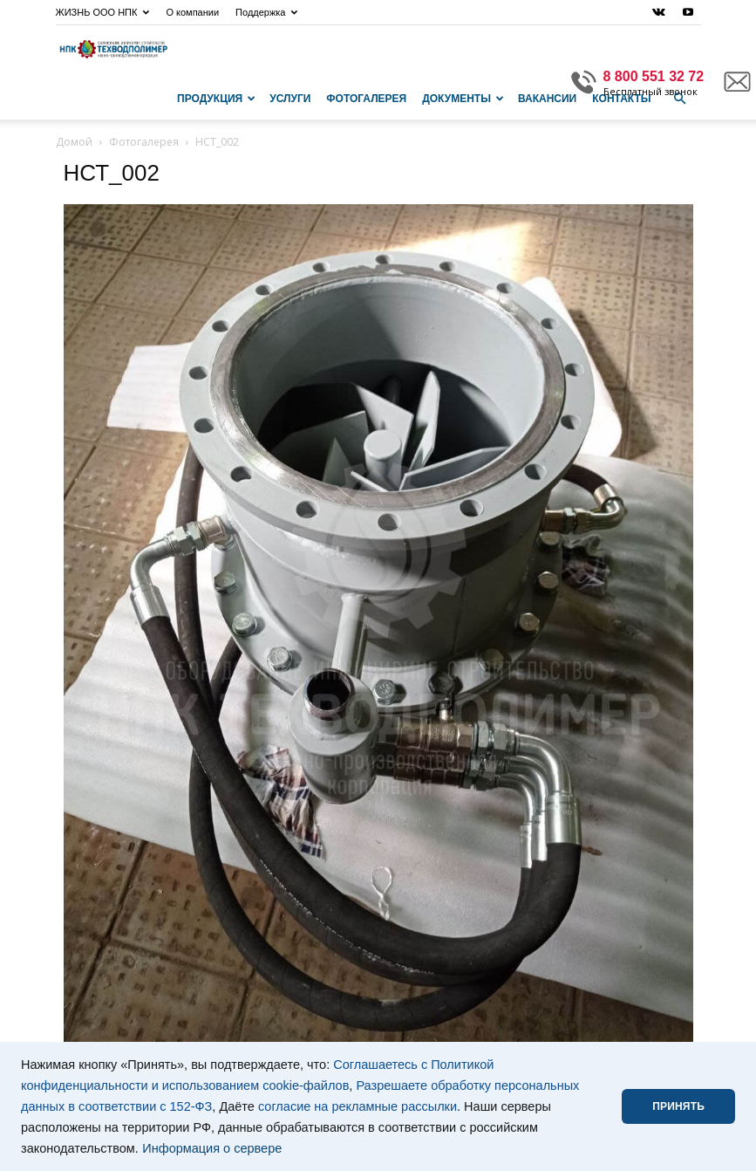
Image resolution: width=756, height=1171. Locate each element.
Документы (463, 98)
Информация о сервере (212, 1148)
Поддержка (266, 12)
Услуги (289, 98)
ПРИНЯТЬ (678, 1106)
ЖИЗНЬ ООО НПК (103, 12)
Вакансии (547, 98)
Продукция (216, 98)
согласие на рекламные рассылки (357, 1106)
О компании (192, 12)
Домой (74, 141)
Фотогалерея (366, 98)
